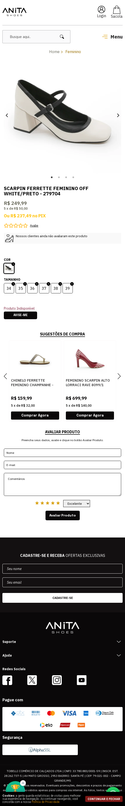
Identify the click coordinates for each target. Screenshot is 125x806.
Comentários (62, 484)
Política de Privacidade (45, 802)
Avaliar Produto (62, 515)
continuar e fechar (104, 799)
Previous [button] (7, 115)
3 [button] (66, 177)
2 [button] (59, 177)
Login (101, 15)
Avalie (34, 226)
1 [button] (51, 177)
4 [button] (73, 177)
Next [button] (118, 115)
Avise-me (20, 315)
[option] (62, 115)
